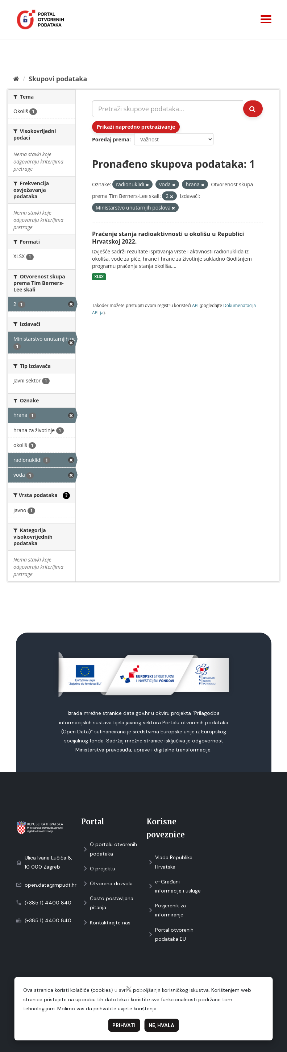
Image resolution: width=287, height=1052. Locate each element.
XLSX (99, 276)
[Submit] (253, 108)
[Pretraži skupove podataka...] (167, 108)
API (195, 305)
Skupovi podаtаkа (58, 78)
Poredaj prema (110, 139)
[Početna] (16, 78)
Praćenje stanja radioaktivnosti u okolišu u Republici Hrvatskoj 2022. (168, 237)
